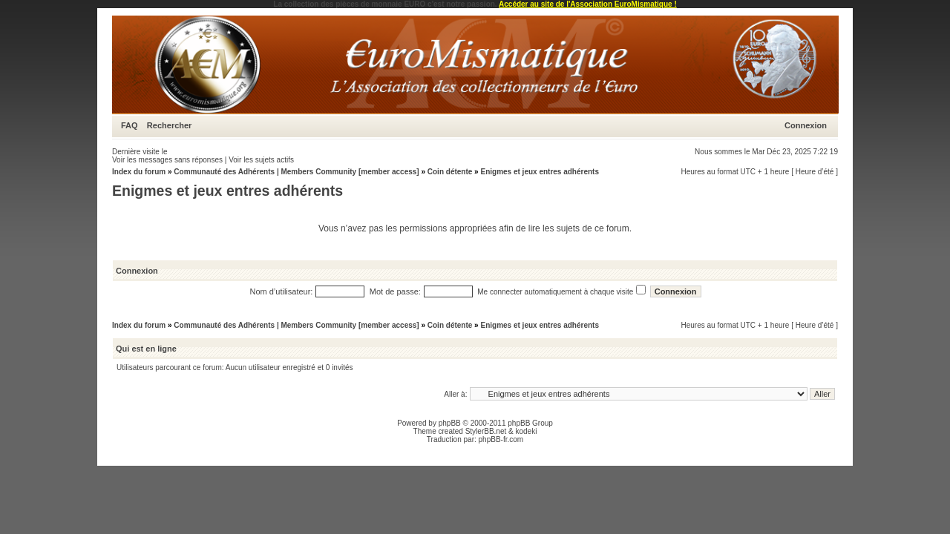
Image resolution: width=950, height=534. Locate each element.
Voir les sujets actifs (261, 160)
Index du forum (139, 172)
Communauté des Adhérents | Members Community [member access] (296, 172)
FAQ (129, 125)
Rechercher (169, 125)
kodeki (526, 431)
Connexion (805, 125)
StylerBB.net (486, 431)
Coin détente (450, 172)
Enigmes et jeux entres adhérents (539, 172)
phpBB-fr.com (501, 439)
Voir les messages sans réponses (167, 160)
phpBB (450, 423)
